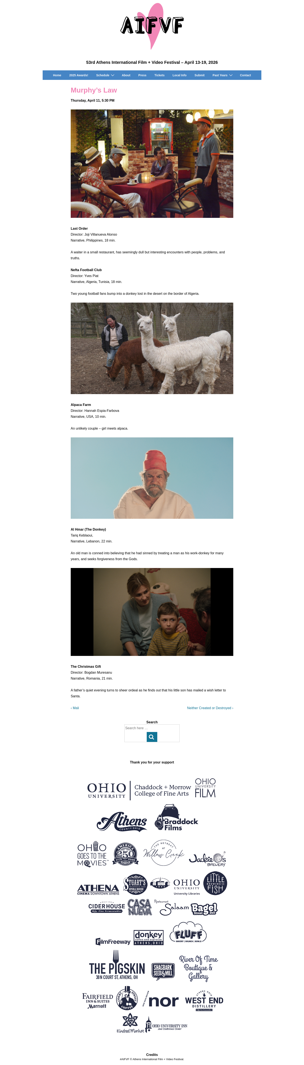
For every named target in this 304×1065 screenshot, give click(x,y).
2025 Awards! (78, 75)
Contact (245, 75)
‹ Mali (75, 708)
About (126, 75)
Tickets (159, 75)
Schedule (105, 75)
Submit (200, 75)
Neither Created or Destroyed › (210, 708)
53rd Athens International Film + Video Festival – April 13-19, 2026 (152, 62)
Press (142, 75)
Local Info (179, 75)
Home (57, 75)
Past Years (223, 75)
